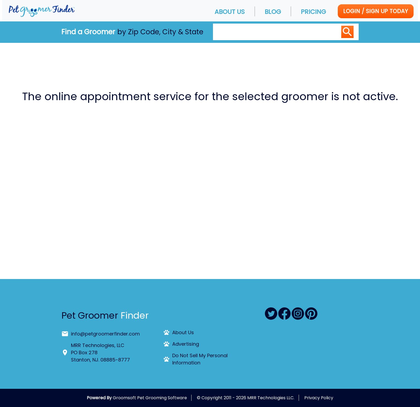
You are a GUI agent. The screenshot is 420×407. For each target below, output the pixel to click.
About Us (230, 11)
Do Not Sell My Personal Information (200, 359)
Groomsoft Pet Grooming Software (150, 398)
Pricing (313, 11)
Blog (273, 11)
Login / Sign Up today (375, 11)
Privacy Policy (318, 398)
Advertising (185, 344)
